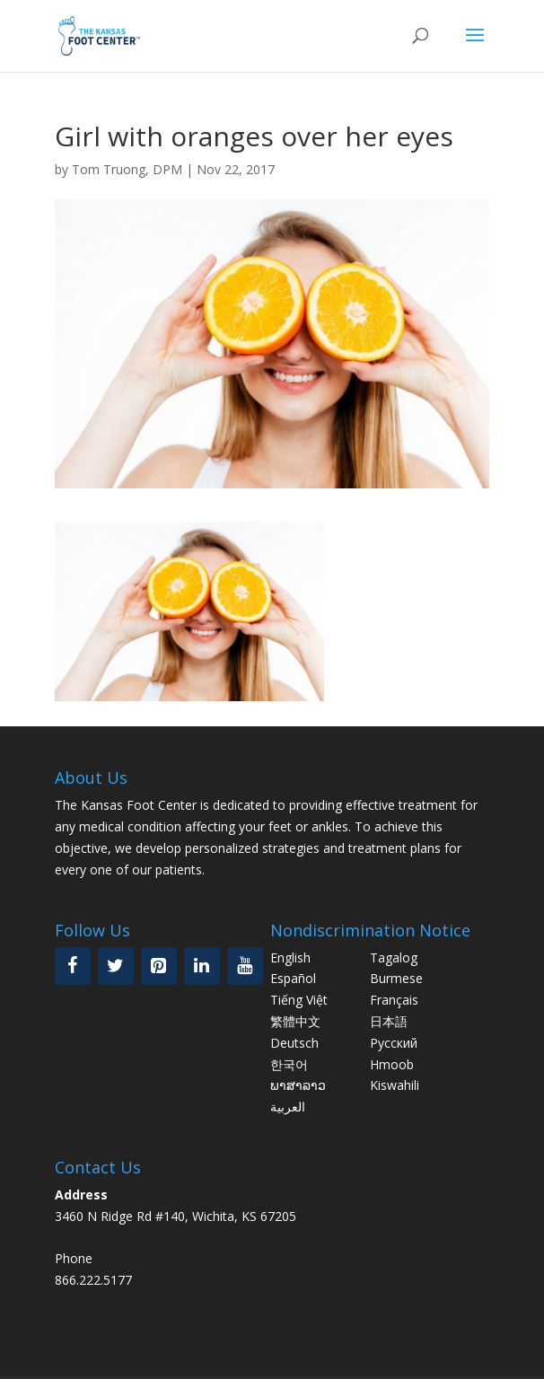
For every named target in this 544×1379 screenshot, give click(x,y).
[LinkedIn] (202, 966)
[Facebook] (73, 966)
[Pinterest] (159, 966)
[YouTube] (245, 966)
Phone (73, 1258)
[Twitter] (116, 966)
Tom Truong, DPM (127, 169)
